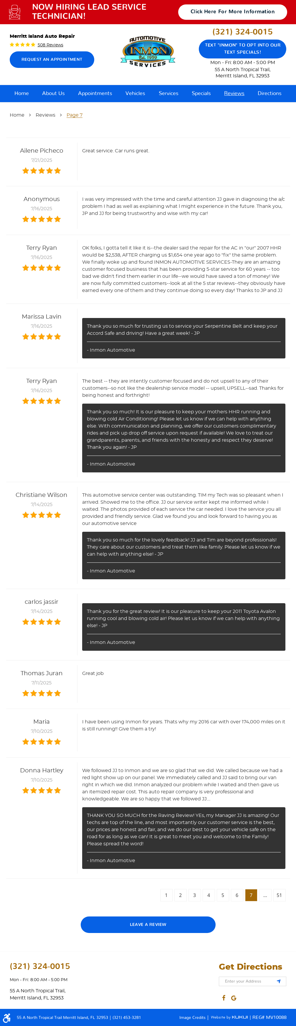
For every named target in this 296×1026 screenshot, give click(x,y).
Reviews (234, 93)
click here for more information (233, 11)
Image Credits (193, 1017)
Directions (270, 93)
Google (233, 996)
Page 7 (74, 115)
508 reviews (50, 45)
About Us (53, 93)
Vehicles (135, 93)
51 (279, 895)
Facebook (223, 996)
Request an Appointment (52, 60)
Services (168, 93)
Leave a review (148, 925)
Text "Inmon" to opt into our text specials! (243, 49)
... (265, 895)
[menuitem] (22, 93)
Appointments (95, 93)
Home (21, 93)
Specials (201, 93)
